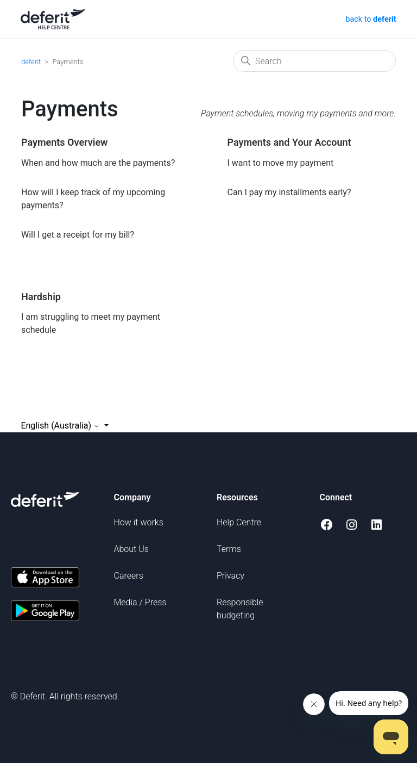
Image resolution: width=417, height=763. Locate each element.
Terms (229, 549)
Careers (128, 575)
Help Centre (239, 522)
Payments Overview (64, 142)
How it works (138, 522)
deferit (31, 62)
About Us (131, 549)
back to (370, 19)
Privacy (230, 575)
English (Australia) (61, 425)
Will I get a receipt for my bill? (77, 234)
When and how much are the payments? (98, 163)
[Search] (314, 61)
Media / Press (140, 602)
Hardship (41, 296)
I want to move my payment (281, 163)
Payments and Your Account (289, 142)
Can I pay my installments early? (289, 192)
